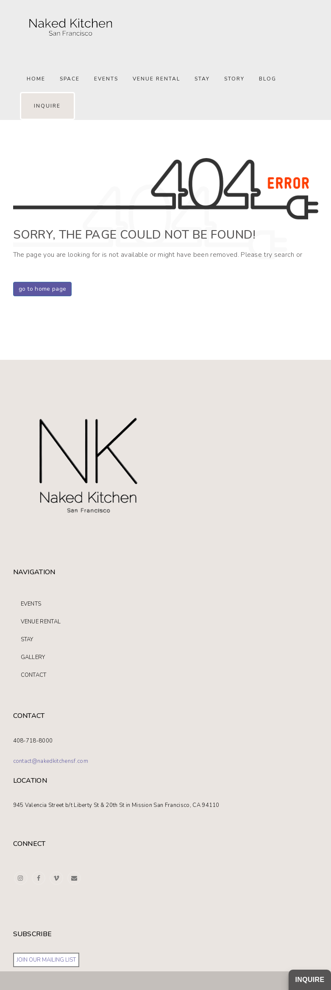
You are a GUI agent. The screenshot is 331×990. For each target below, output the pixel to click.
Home (36, 78)
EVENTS (31, 604)
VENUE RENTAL (41, 622)
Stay (202, 78)
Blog (267, 78)
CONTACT (34, 675)
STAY (27, 639)
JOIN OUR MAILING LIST (46, 960)
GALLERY (33, 657)
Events (106, 78)
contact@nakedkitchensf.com (50, 761)
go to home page (43, 289)
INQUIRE (47, 106)
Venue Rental (156, 78)
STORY (234, 78)
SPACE (70, 78)
